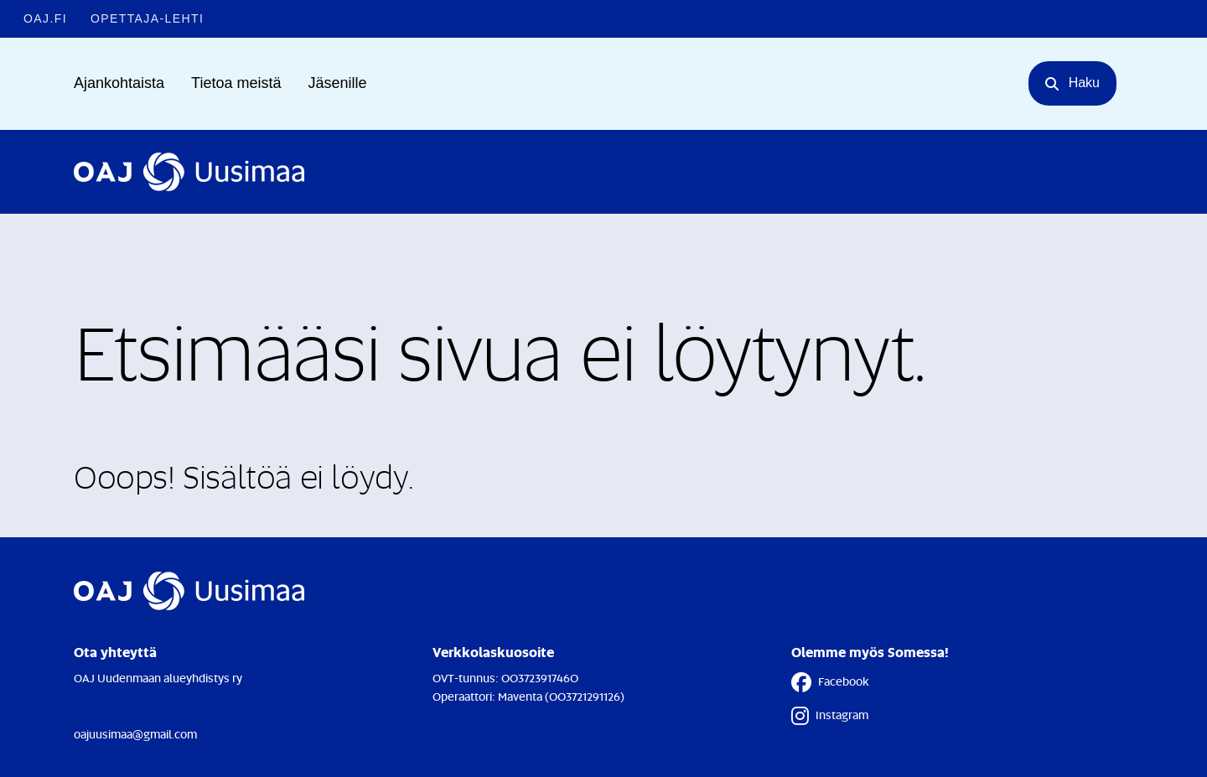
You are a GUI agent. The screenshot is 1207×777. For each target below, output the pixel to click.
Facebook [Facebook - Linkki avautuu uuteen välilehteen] (830, 682)
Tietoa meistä (236, 83)
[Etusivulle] (189, 172)
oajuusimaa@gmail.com (135, 734)
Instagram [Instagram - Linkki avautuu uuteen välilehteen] (829, 716)
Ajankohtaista (119, 83)
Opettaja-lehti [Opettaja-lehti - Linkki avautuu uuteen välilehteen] (147, 18)
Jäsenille (337, 83)
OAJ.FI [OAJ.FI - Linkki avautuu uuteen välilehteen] (45, 18)
